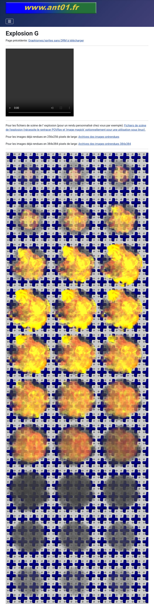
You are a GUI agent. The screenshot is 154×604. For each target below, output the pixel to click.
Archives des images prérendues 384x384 (104, 144)
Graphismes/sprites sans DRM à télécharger (56, 40)
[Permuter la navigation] (9, 21)
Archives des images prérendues (98, 136)
